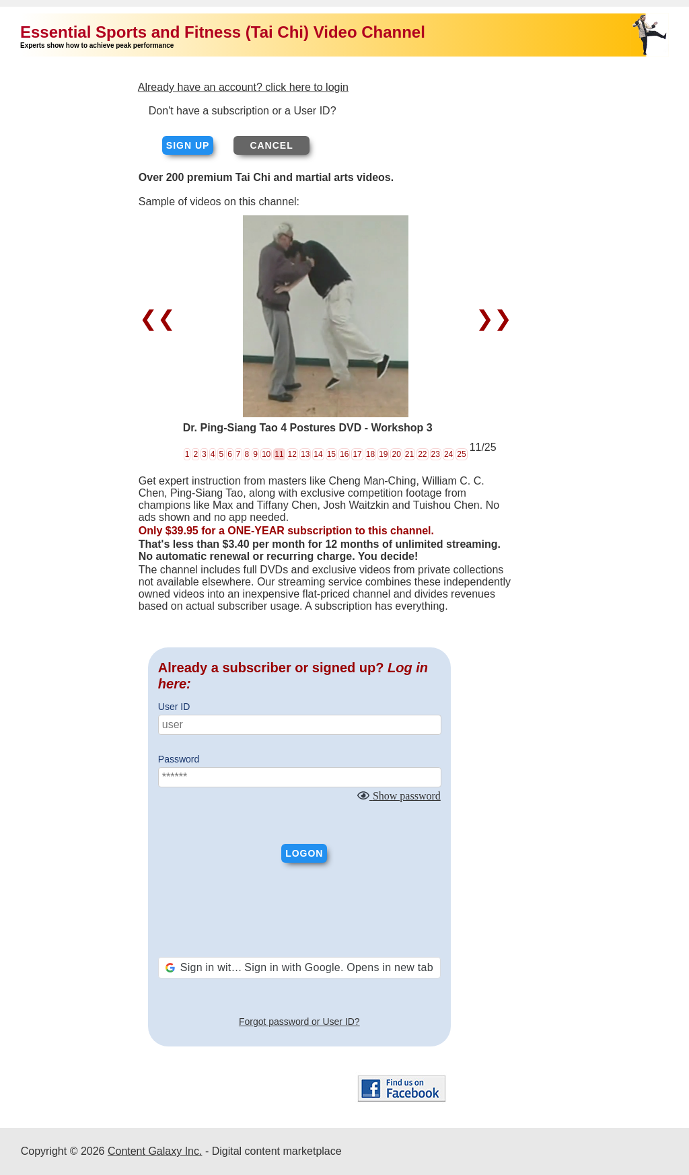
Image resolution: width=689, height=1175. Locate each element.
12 (292, 454)
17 (357, 454)
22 (422, 454)
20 (396, 454)
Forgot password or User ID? (299, 1021)
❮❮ (160, 318)
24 (448, 454)
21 (409, 454)
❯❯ (491, 318)
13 (305, 454)
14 (318, 454)
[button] (299, 967)
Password (178, 759)
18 (370, 454)
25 (461, 454)
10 (266, 454)
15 (331, 454)
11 (279, 454)
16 (344, 454)
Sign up (188, 145)
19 (383, 454)
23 (435, 454)
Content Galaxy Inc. (155, 1151)
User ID (174, 706)
